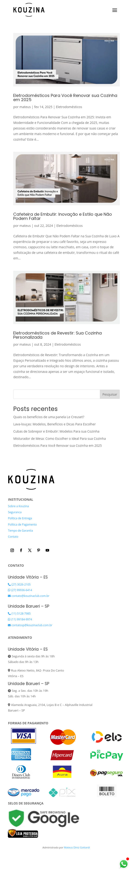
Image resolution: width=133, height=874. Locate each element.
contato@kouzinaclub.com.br (28, 596)
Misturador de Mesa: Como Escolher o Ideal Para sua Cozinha (59, 438)
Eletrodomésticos (69, 107)
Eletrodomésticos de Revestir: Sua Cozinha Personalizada (57, 335)
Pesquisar (109, 394)
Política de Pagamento (22, 524)
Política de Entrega (20, 518)
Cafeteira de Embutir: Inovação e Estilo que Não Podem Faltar (62, 216)
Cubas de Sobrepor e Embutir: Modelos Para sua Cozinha (56, 431)
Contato (13, 537)
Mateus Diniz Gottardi (77, 847)
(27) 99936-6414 (20, 590)
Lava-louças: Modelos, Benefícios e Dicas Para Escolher (54, 424)
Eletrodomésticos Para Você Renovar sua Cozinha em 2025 (65, 98)
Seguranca (15, 512)
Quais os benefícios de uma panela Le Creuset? (48, 417)
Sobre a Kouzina (18, 506)
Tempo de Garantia (20, 531)
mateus (25, 107)
